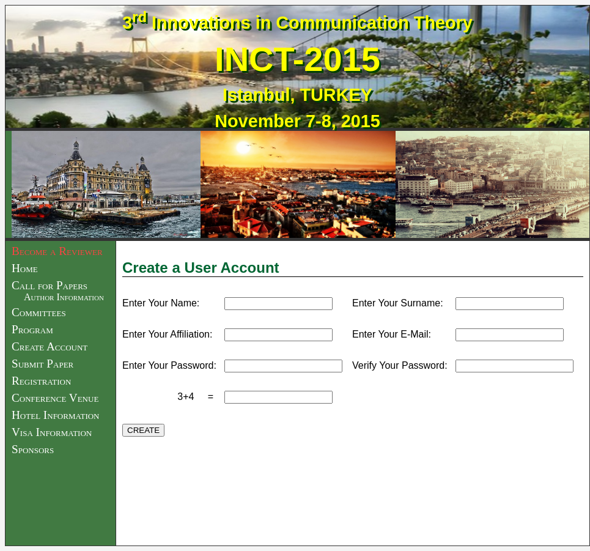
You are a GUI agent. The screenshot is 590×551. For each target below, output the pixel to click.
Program (32, 329)
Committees (39, 312)
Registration (41, 380)
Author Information (64, 297)
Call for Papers (49, 285)
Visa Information (52, 432)
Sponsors (33, 449)
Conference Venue (55, 397)
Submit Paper (42, 363)
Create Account (49, 346)
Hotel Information (55, 415)
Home (25, 268)
